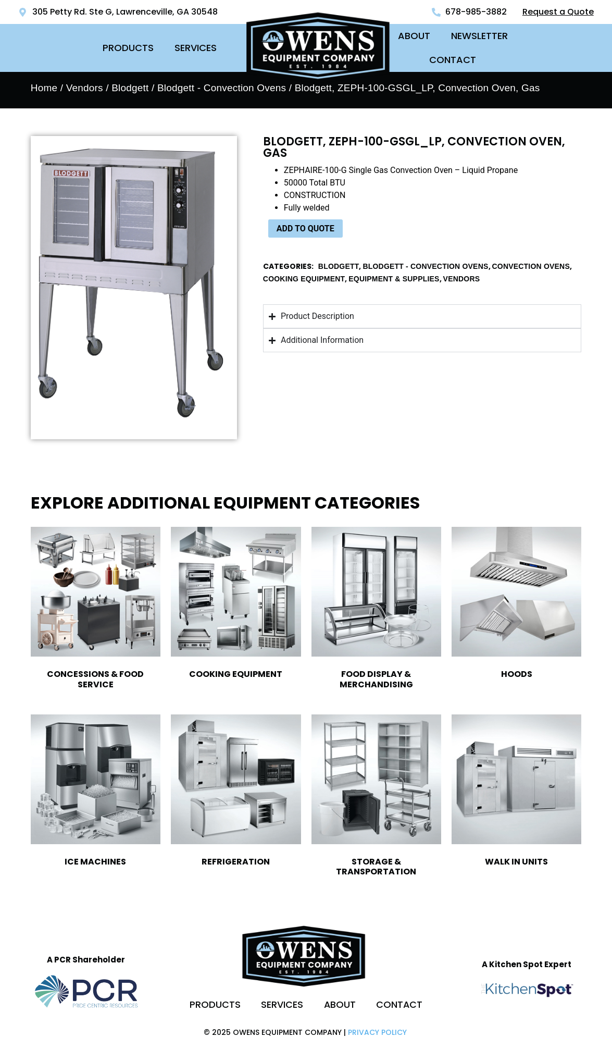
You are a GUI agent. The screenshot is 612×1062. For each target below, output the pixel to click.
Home (44, 87)
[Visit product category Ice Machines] (95, 792)
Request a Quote (558, 12)
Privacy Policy (377, 1032)
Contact (452, 59)
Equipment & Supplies (393, 279)
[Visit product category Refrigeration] (236, 792)
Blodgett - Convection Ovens (221, 87)
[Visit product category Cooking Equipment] (236, 605)
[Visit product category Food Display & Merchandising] (376, 610)
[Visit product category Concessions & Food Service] (95, 610)
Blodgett (129, 87)
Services (195, 47)
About (414, 35)
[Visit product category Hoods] (516, 605)
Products (128, 47)
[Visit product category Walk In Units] (516, 792)
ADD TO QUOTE (305, 228)
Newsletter (479, 35)
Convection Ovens (531, 266)
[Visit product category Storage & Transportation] (376, 797)
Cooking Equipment (304, 279)
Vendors (84, 87)
